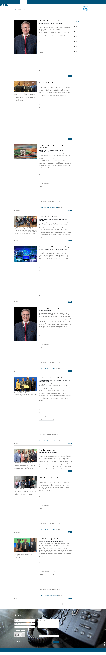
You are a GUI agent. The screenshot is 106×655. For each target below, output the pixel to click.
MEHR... (69, 76)
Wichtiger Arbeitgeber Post (49, 542)
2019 (76, 38)
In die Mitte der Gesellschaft (49, 217)
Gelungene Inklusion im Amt (49, 479)
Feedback (52, 73)
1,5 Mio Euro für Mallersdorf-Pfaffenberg (54, 247)
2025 (76, 23)
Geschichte (46, 73)
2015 (76, 48)
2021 (76, 33)
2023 (76, 28)
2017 (76, 43)
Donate (56, 73)
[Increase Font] (6, 5)
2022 (76, 31)
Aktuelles (23, 2)
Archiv (24, 9)
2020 (76, 36)
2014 (76, 51)
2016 (76, 46)
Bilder (49, 2)
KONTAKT (47, 653)
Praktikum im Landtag (47, 450)
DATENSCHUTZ (56, 653)
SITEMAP (65, 653)
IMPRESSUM (39, 653)
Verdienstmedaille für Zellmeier (50, 378)
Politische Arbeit (41, 2)
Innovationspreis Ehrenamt (49, 308)
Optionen (41, 73)
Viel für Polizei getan (46, 82)
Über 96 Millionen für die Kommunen (52, 21)
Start (17, 2)
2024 (76, 26)
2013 (76, 54)
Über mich (31, 2)
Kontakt (55, 2)
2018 (76, 41)
